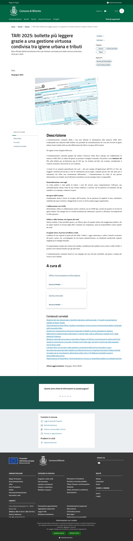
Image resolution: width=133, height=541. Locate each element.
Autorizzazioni (72, 492)
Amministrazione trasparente (77, 506)
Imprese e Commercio (45, 484)
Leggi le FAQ (42, 511)
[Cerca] (121, 11)
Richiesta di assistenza (45, 514)
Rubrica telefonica (15, 514)
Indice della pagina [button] (19, 132)
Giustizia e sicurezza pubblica (77, 481)
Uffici (11, 484)
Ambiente (70, 487)
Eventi (98, 493)
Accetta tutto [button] (59, 533)
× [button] (131, 519)
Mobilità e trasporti (44, 490)
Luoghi (98, 496)
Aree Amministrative (16, 481)
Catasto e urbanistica (45, 487)
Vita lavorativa (43, 481)
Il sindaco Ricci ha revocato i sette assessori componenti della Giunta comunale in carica (79, 347)
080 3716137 (20, 511)
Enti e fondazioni (14, 487)
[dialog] (66, 529)
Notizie (27, 26)
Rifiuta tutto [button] (74, 533)
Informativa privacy (73, 511)
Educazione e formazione (75, 478)
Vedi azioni (101, 40)
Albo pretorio (71, 509)
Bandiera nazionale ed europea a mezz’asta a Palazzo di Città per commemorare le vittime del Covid (83, 339)
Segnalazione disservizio (46, 509)
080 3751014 (30, 511)
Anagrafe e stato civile (45, 479)
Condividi (101, 36)
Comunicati (100, 481)
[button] (66, 538)
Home (13, 26)
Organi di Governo (15, 479)
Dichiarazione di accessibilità (76, 517)
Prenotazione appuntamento (47, 506)
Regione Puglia (14, 2)
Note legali (70, 514)
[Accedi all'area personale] (114, 2)
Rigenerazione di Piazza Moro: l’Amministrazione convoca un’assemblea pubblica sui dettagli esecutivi (84, 358)
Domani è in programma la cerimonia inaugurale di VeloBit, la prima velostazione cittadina (80, 331)
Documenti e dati (14, 495)
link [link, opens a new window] (85, 529)
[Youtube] (104, 11)
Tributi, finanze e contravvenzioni (78, 484)
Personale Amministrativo (18, 492)
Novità (20, 26)
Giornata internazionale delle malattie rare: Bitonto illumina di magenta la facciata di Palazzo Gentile (83, 350)
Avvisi (98, 484)
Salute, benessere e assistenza (77, 490)
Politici (11, 490)
